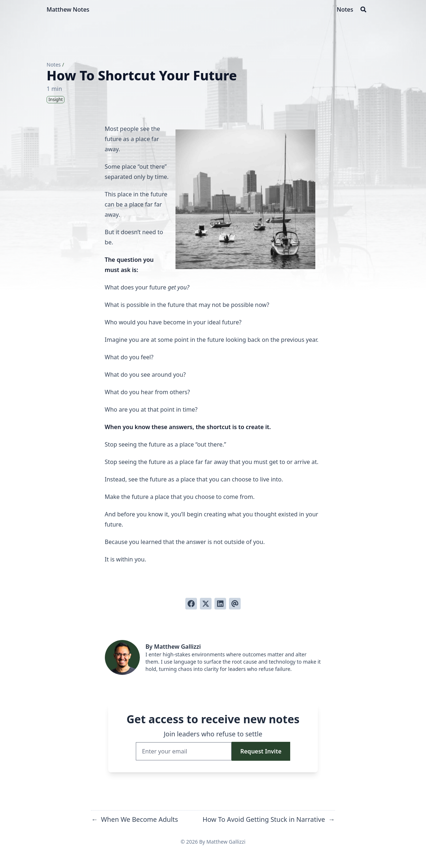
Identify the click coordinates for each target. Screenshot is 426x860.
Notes (54, 64)
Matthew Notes (68, 9)
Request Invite (260, 751)
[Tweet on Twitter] (206, 603)
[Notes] (345, 9)
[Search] (363, 9)
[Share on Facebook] (191, 603)
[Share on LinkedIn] (220, 603)
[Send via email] (235, 603)
